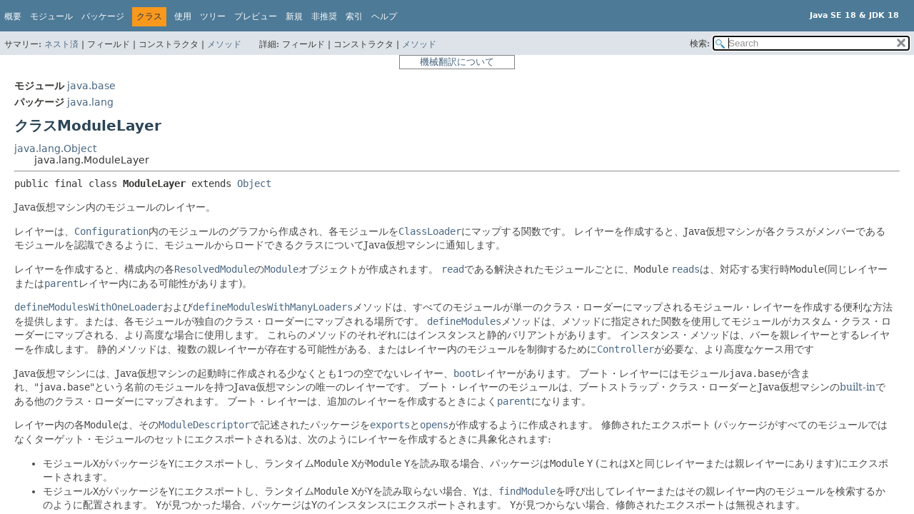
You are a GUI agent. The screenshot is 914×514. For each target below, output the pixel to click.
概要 (12, 16)
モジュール (51, 16)
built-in (857, 387)
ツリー (213, 16)
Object (254, 183)
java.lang (90, 102)
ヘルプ (384, 16)
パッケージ (102, 16)
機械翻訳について (457, 61)
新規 (294, 16)
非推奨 (324, 16)
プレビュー (255, 16)
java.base (91, 85)
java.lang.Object (55, 148)
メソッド (224, 44)
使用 (182, 16)
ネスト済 (61, 44)
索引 (354, 16)
